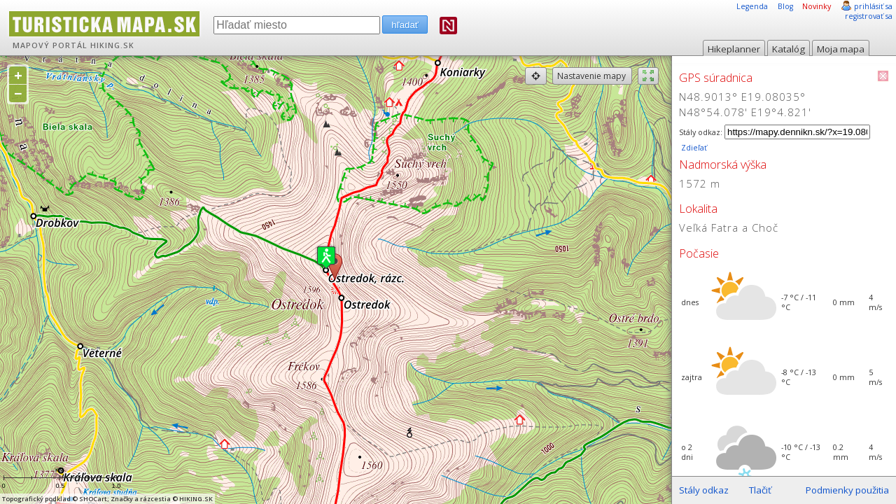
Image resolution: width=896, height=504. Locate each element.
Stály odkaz (704, 490)
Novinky (816, 6)
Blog (785, 6)
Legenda (752, 6)
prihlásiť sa (873, 6)
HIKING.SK (112, 45)
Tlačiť (760, 490)
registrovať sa (868, 16)
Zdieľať (693, 148)
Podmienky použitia (847, 490)
